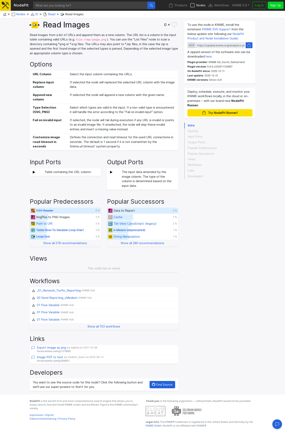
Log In (259, 5)
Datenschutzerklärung (43, 418)
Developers (195, 176)
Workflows (219, 5)
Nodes (197, 5)
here (208, 56)
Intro (191, 125)
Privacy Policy (66, 418)
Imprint (49, 415)
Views (191, 159)
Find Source (162, 384)
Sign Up (275, 5)
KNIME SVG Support (216, 29)
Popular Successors (201, 153)
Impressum (36, 415)
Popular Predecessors (202, 148)
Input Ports (195, 136)
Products (178, 5)
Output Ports (196, 142)
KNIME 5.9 (239, 5)
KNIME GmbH (154, 425)
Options (193, 131)
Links (191, 170)
